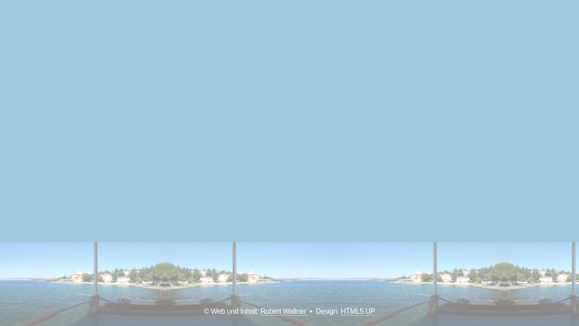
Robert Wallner (284, 311)
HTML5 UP (358, 311)
